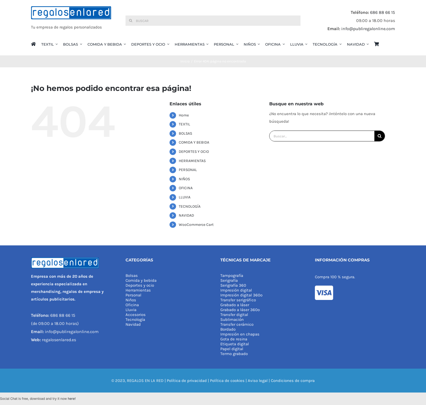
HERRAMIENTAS (192, 161)
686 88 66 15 (382, 12)
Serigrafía (229, 280)
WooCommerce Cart (196, 224)
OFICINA (186, 188)
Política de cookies (227, 380)
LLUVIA (184, 197)
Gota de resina (233, 339)
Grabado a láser (234, 304)
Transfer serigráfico (238, 300)
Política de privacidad (187, 380)
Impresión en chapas (239, 334)
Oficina (132, 304)
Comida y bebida (141, 280)
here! (72, 399)
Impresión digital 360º (241, 295)
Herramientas (138, 290)
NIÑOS (184, 179)
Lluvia (131, 309)
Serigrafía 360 (233, 285)
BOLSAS (185, 133)
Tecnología (135, 319)
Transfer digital (234, 314)
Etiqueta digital (234, 343)
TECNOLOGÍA (190, 206)
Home (184, 115)
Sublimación (232, 319)
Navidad (133, 324)
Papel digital (231, 348)
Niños (131, 300)
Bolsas (132, 275)
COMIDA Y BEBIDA (194, 142)
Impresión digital (236, 290)
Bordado (228, 329)
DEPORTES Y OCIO (194, 151)
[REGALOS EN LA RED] (71, 20)
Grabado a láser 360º (240, 309)
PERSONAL (188, 169)
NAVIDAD (186, 215)
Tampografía (231, 275)
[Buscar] (213, 20)
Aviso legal (258, 380)
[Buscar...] (322, 136)
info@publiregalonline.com (368, 28)
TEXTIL (184, 124)
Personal (133, 295)
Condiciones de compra (293, 380)
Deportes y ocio (140, 285)
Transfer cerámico (236, 324)
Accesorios (136, 314)
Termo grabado (234, 353)
